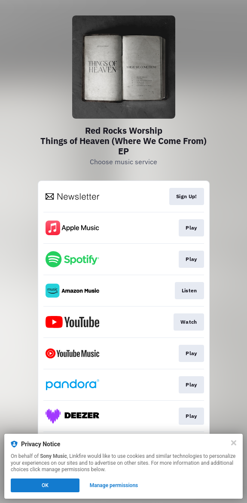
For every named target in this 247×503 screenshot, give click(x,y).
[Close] (234, 443)
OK (45, 485)
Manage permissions (114, 485)
